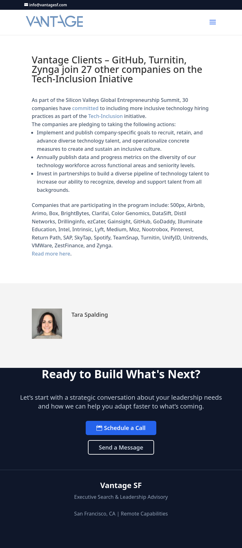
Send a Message (121, 447)
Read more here (51, 253)
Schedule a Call (125, 428)
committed (85, 108)
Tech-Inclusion (105, 116)
